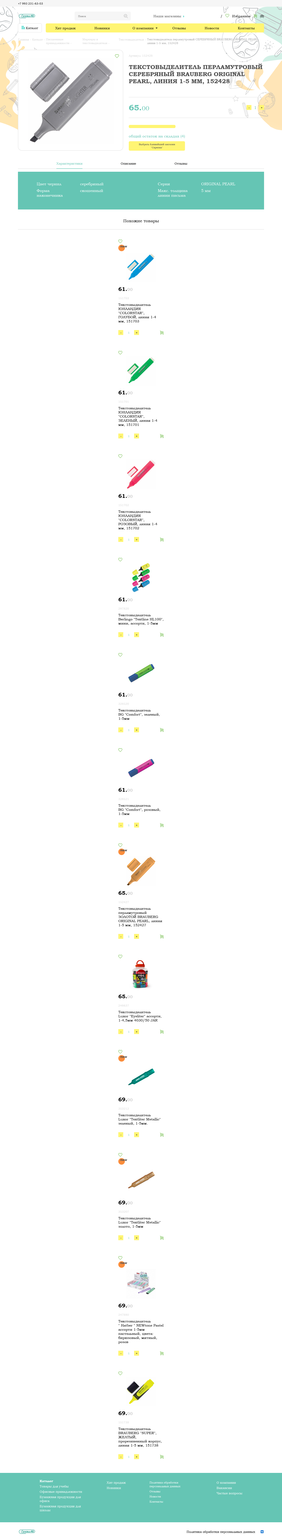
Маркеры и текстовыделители (94, 41)
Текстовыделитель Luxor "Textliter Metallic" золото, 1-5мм (139, 1222)
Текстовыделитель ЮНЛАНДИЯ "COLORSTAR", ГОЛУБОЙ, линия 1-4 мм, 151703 (137, 313)
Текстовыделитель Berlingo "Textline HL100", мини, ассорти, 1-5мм (141, 619)
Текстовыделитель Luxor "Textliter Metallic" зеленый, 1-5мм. (139, 1119)
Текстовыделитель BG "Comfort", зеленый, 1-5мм (139, 714)
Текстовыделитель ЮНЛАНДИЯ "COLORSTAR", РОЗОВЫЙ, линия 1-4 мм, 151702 (137, 519)
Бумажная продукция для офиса (60, 1499)
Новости (212, 28)
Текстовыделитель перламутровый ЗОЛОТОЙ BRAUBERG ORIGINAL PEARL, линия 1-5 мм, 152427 (140, 916)
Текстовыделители (131, 39)
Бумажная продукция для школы (60, 1508)
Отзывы (179, 28)
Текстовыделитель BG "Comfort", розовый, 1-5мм (139, 809)
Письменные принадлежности (57, 41)
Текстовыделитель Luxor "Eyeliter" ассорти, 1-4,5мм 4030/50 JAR (140, 1016)
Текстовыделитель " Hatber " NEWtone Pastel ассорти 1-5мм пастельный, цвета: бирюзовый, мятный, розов (140, 1331)
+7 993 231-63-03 (30, 3)
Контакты (246, 28)
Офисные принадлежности (61, 1492)
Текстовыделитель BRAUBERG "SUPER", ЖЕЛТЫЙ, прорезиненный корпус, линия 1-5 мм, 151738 (140, 1437)
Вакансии (224, 1488)
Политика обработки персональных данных (164, 1484)
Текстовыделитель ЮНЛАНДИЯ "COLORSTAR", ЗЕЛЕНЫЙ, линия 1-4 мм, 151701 (137, 416)
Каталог (30, 28)
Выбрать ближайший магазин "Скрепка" (157, 146)
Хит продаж (65, 28)
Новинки (102, 28)
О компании (143, 28)
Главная (23, 39)
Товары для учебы (54, 1486)
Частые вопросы (229, 1493)
